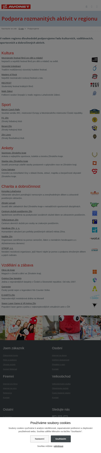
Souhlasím (60, 438)
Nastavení (39, 439)
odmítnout (58, 446)
